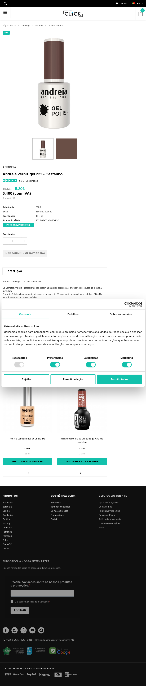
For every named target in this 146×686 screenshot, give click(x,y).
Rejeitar (26, 379)
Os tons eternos (55, 25)
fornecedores (57, 515)
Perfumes (7, 531)
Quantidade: (9, 234)
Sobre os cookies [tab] (121, 313)
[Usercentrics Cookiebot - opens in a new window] (127, 304)
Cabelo (6, 511)
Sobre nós (56, 502)
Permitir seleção (73, 379)
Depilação (8, 515)
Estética (6, 519)
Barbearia (7, 506)
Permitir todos (119, 379)
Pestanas (7, 536)
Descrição (15, 271)
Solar (5, 540)
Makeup (6, 523)
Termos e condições (60, 506)
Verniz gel (25, 25)
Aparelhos (8, 502)
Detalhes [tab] (73, 313)
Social (54, 519)
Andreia (39, 25)
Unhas (6, 548)
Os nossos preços (59, 511)
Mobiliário (7, 527)
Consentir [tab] (25, 313)
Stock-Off (7, 544)
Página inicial (9, 25)
